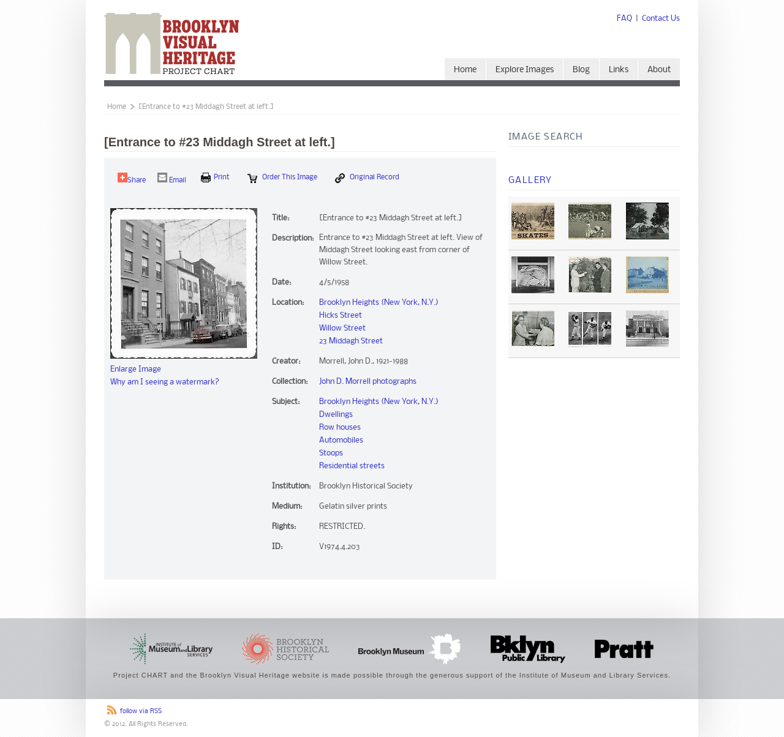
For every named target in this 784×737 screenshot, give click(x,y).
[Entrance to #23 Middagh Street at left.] (206, 107)
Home (465, 70)
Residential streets (352, 466)
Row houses (340, 428)
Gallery (530, 180)
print (215, 177)
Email (171, 178)
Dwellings (336, 415)
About (659, 70)
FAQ (624, 19)
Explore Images (525, 70)
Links (618, 70)
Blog (581, 70)
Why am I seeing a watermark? (164, 382)
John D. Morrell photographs (368, 382)
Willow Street (342, 328)
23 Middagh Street (351, 341)
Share (132, 178)
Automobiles (341, 440)
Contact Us (661, 19)
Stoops (331, 453)
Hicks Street (340, 316)
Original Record (367, 178)
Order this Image (282, 178)
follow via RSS (141, 711)
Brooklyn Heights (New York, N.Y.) (379, 303)
